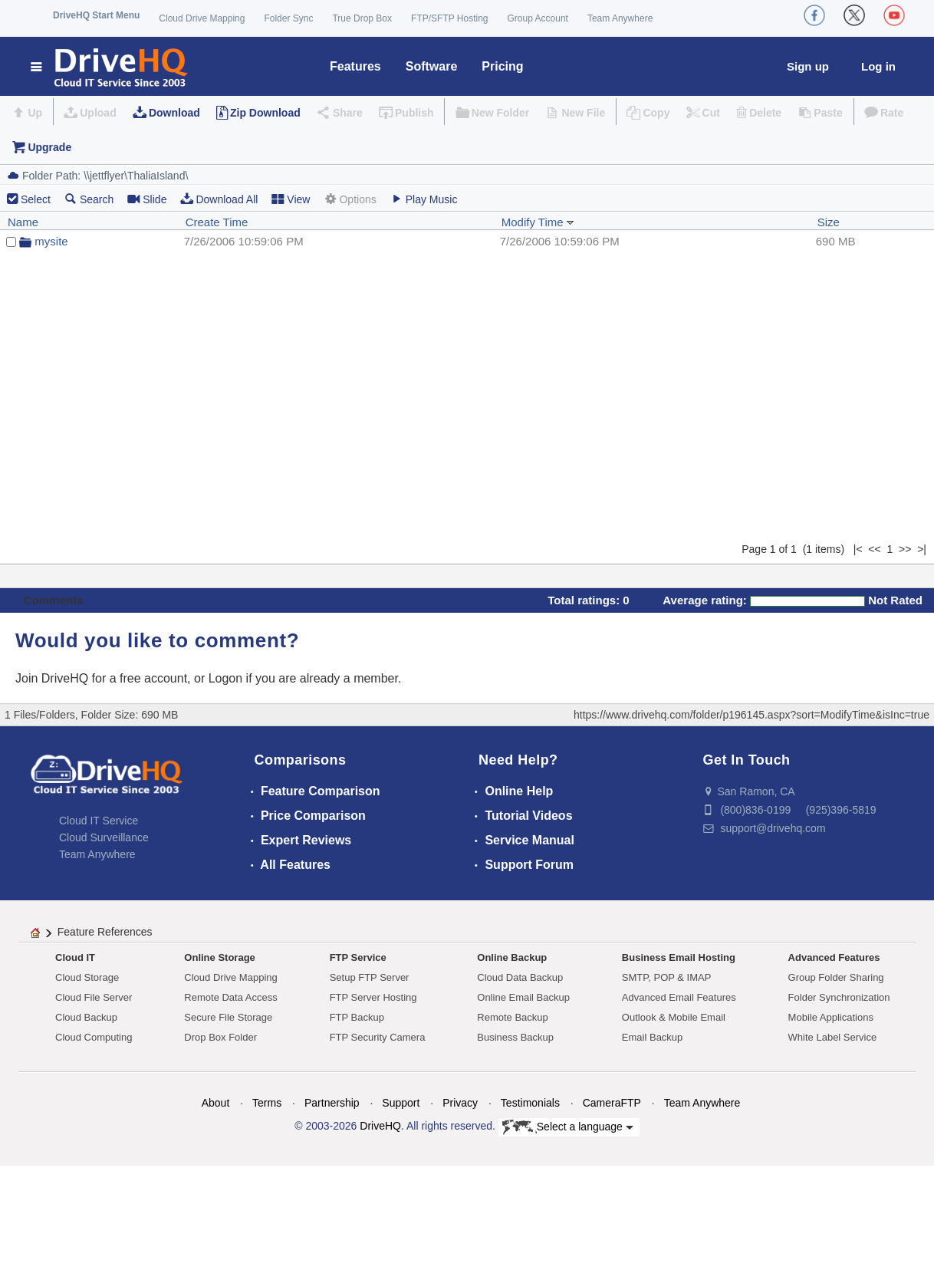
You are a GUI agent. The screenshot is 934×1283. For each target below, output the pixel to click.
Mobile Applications (830, 1017)
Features (355, 66)
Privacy (460, 1103)
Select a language (567, 1127)
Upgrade (49, 147)
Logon (226, 678)
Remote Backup (512, 1017)
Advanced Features (834, 957)
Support (400, 1103)
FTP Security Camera (378, 1037)
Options (350, 199)
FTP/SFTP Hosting (449, 18)
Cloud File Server (93, 997)
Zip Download (265, 113)
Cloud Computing (93, 1037)
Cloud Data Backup (520, 977)
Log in (878, 66)
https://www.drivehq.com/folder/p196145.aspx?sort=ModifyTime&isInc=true (751, 715)
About (216, 1103)
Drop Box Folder (220, 1037)
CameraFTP (612, 1103)
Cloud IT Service (98, 820)
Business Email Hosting (678, 957)
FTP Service (358, 957)
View (290, 199)
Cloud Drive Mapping (202, 18)
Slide (146, 199)
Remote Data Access (230, 997)
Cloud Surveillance (104, 837)
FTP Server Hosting (373, 997)
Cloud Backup (86, 1017)
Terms (266, 1103)
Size (828, 222)
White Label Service (832, 1037)
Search (88, 199)
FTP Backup (357, 1017)
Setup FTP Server (369, 977)
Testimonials (530, 1103)
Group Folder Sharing (836, 977)
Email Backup (652, 1037)
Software (432, 66)
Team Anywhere (620, 18)
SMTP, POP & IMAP (667, 977)
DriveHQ (380, 1126)
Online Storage (219, 957)
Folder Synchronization (839, 997)
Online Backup (512, 957)
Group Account (538, 18)
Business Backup (515, 1037)
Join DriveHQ (53, 678)
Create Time (217, 222)
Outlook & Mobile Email (673, 1017)
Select (36, 199)
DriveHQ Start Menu (96, 15)
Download (174, 113)
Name (23, 222)
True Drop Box (362, 18)
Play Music (424, 199)
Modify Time (538, 222)
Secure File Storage (228, 1017)
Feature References (105, 932)
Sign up (808, 66)
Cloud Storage (87, 977)
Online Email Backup (523, 997)
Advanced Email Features (679, 997)
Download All (219, 199)
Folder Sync (288, 18)
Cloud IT (75, 957)
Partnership (332, 1103)
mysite (51, 241)
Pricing (502, 66)
